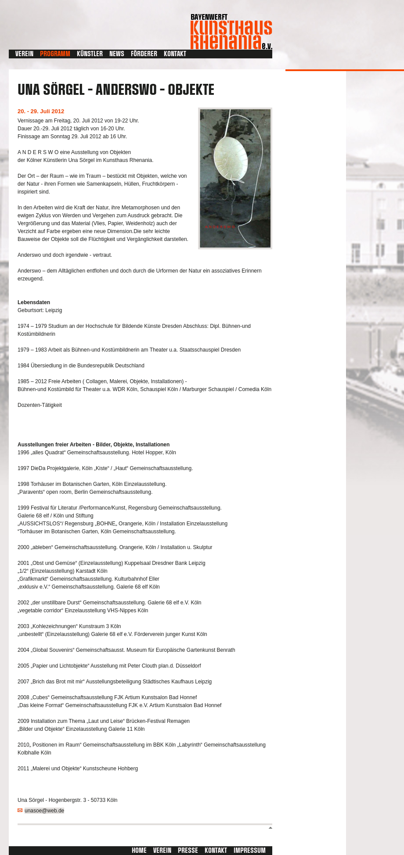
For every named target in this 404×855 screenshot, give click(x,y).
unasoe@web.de (44, 811)
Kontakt (175, 54)
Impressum (250, 851)
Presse (188, 851)
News (116, 54)
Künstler (90, 54)
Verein (24, 54)
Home (139, 851)
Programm (55, 54)
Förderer (144, 54)
